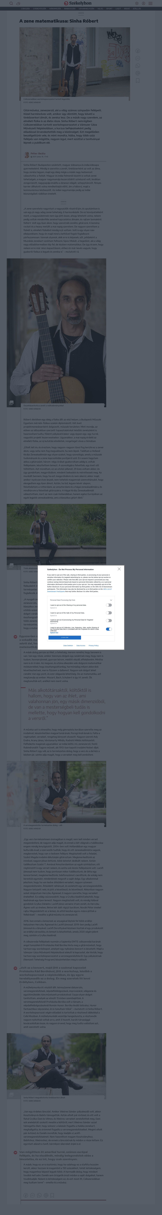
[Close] (120, 570)
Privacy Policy (94, 645)
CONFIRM (65, 637)
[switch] (109, 605)
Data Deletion (68, 645)
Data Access (80, 645)
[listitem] (81, 600)
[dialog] (81, 607)
